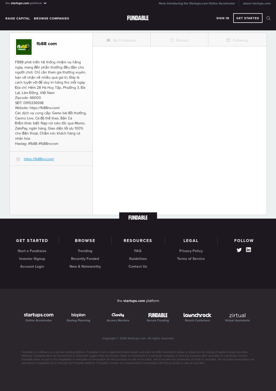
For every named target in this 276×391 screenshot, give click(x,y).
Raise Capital (17, 18)
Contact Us (138, 266)
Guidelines (138, 259)
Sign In (222, 18)
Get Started (247, 18)
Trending (85, 251)
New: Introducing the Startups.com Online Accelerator (197, 3)
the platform (26, 3)
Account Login (32, 266)
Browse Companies (51, 18)
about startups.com (257, 3)
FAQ (137, 251)
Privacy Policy (191, 251)
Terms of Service (191, 259)
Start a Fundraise (32, 251)
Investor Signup (32, 259)
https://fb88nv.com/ (39, 159)
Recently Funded (85, 259)
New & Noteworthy (85, 266)
